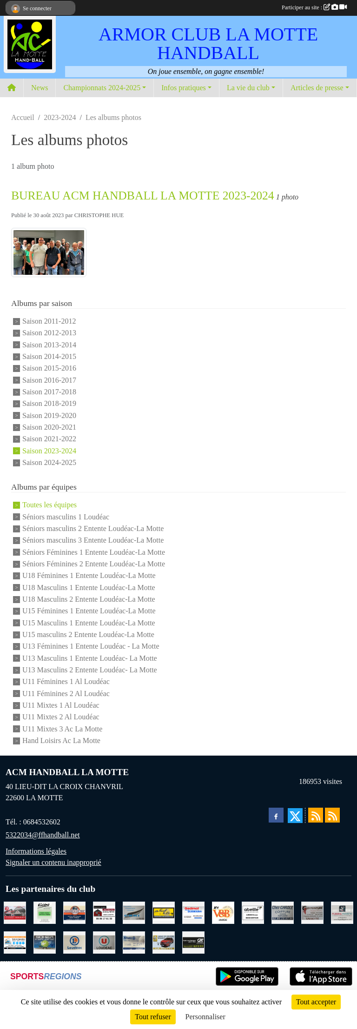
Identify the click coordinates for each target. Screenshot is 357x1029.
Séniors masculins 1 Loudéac (65, 517)
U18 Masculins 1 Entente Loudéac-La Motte (88, 587)
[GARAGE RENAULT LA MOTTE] (163, 942)
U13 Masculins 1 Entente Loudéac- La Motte (89, 658)
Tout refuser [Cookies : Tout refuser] (153, 1017)
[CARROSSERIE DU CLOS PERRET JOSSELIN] (74, 912)
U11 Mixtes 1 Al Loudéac (60, 705)
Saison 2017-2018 (49, 392)
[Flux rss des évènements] (332, 815)
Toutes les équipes (49, 505)
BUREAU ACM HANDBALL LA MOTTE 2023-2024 (142, 195)
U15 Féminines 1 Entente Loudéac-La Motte (89, 611)
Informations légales (36, 851)
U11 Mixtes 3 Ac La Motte (62, 729)
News (39, 88)
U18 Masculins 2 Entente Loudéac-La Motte (88, 599)
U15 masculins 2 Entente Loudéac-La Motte (88, 634)
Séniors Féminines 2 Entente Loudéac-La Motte (93, 564)
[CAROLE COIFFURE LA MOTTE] (282, 912)
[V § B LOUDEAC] (223, 912)
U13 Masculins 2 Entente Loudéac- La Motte (89, 670)
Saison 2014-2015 (49, 356)
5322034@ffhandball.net (43, 835)
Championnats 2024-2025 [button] (101, 88)
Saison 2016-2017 (49, 380)
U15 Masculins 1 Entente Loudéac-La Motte (88, 623)
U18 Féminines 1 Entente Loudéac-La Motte (89, 576)
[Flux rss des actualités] (315, 815)
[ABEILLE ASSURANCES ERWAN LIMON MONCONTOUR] (253, 912)
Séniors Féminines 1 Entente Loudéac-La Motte (93, 552)
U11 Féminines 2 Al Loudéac (66, 693)
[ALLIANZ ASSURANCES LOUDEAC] (134, 942)
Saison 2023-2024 (49, 451)
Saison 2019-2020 (49, 415)
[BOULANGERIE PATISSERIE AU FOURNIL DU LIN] (163, 912)
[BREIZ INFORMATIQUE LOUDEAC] (15, 942)
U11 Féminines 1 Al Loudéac (66, 682)
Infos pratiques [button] (183, 88)
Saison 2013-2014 (49, 345)
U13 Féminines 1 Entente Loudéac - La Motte (90, 647)
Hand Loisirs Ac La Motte (61, 740)
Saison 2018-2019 (49, 404)
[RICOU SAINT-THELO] (44, 912)
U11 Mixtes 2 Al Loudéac (60, 717)
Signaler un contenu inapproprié (53, 862)
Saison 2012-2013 (49, 333)
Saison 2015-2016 (49, 368)
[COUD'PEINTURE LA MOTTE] (312, 912)
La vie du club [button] (248, 88)
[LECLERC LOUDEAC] (74, 942)
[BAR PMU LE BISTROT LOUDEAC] (15, 912)
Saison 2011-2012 (49, 321)
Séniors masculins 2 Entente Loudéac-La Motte (93, 528)
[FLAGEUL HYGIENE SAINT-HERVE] (342, 912)
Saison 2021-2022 (49, 439)
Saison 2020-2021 (49, 427)
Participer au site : (314, 7)
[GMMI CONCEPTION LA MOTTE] (134, 912)
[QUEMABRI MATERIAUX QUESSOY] (193, 912)
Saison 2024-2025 (49, 462)
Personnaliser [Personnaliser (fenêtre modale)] (205, 1017)
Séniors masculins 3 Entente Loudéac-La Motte (93, 540)
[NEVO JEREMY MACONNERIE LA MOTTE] (104, 912)
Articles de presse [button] (317, 88)
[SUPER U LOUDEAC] (104, 942)
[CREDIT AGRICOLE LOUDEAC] (193, 942)
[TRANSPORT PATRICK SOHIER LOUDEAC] (44, 942)
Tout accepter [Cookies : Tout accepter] (316, 1002)
